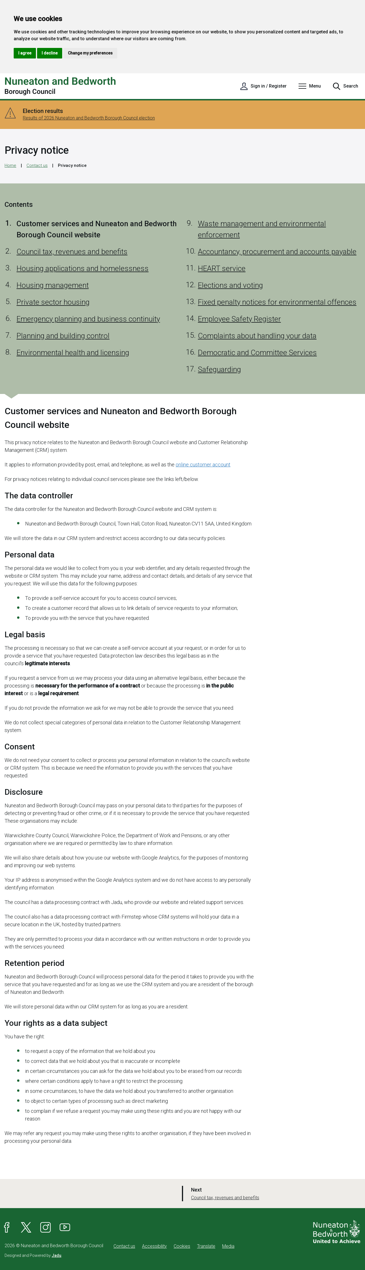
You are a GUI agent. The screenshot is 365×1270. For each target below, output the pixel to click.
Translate (206, 1246)
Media (228, 1246)
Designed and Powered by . (33, 1255)
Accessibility (154, 1246)
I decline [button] (50, 53)
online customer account (203, 465)
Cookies (182, 1246)
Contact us (37, 165)
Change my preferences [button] (90, 53)
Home (10, 165)
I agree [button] (24, 53)
